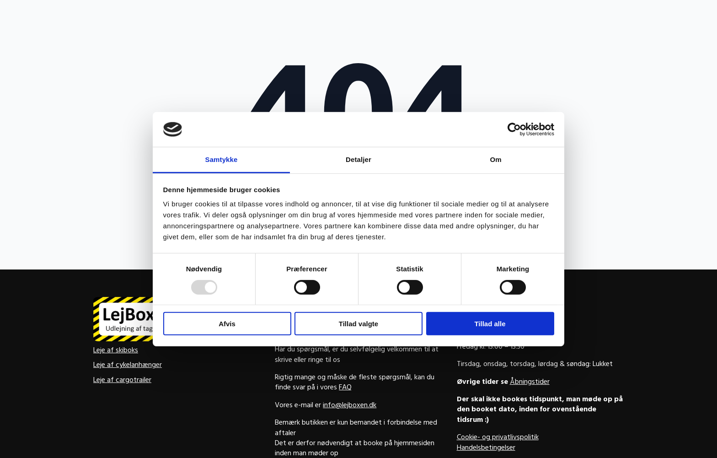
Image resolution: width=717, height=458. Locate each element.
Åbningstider (530, 382)
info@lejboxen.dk (349, 406)
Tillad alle (489, 324)
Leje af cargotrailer (122, 381)
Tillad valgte (358, 324)
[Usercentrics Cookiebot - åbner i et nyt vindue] (514, 129)
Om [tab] (495, 159)
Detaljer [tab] (358, 159)
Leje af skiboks (115, 351)
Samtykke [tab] (221, 159)
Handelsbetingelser (486, 448)
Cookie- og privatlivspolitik (498, 438)
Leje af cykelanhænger (127, 366)
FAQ (345, 388)
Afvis (227, 324)
